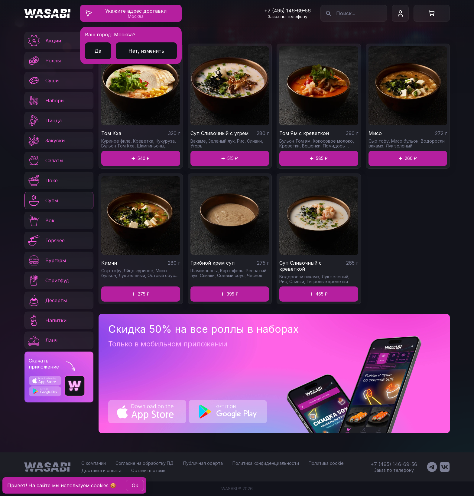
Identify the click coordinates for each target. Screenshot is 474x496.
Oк (135, 485)
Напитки (47, 320)
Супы (42, 200)
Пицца (44, 120)
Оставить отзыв (148, 470)
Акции (44, 40)
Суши (43, 80)
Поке (42, 180)
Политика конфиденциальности (265, 463)
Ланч (42, 340)
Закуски (46, 140)
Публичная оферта (203, 463)
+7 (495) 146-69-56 (287, 11)
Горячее (46, 240)
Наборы (45, 100)
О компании (93, 463)
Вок (40, 220)
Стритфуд (48, 280)
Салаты (45, 160)
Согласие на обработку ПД (144, 463)
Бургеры (46, 260)
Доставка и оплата (101, 470)
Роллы (44, 60)
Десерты (47, 300)
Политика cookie (326, 463)
